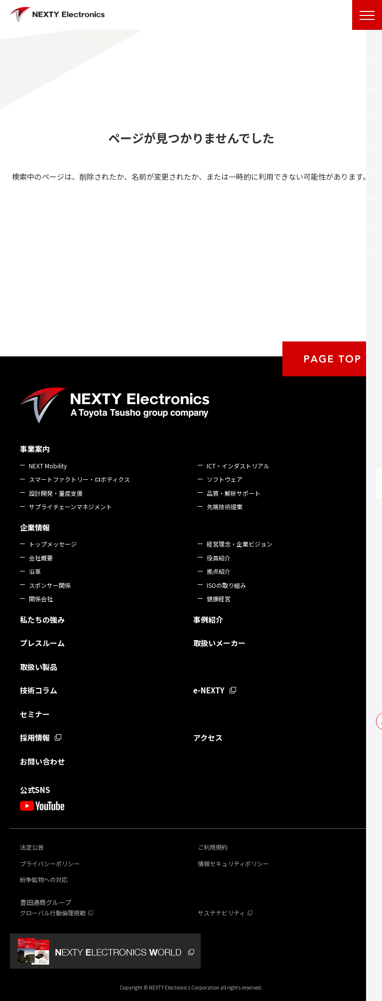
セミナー (35, 714)
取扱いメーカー (219, 643)
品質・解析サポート (233, 493)
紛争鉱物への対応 (44, 879)
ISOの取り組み (226, 585)
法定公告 (32, 847)
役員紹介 (219, 558)
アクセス (208, 737)
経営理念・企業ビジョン (239, 544)
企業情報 (35, 527)
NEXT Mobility (48, 465)
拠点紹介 (219, 571)
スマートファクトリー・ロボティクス (79, 479)
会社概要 (41, 558)
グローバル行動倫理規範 (53, 912)
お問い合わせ (42, 761)
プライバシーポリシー (50, 863)
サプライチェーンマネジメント (70, 506)
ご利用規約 (213, 847)
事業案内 (35, 449)
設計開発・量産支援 (56, 493)
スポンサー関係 (50, 585)
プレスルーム (42, 643)
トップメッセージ (53, 544)
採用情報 (35, 737)
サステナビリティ (221, 912)
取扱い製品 (38, 667)
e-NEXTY (209, 690)
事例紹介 (208, 619)
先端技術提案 (225, 506)
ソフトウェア (225, 479)
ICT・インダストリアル (238, 465)
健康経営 (219, 598)
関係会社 (41, 598)
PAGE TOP (332, 358)
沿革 (35, 571)
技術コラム (38, 690)
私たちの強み (42, 619)
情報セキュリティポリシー (233, 863)
